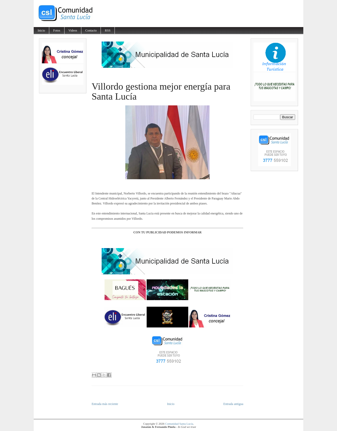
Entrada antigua (233, 404)
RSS (107, 30)
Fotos (56, 30)
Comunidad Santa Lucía (179, 423)
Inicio (41, 30)
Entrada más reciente (105, 404)
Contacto (91, 30)
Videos (72, 30)
